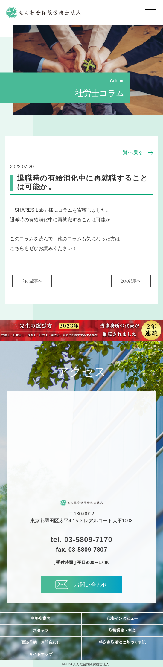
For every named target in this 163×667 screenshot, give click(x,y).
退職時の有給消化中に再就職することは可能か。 (62, 219)
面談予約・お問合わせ (40, 642)
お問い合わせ (81, 584)
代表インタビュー (122, 618)
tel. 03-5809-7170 (81, 539)
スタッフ (40, 630)
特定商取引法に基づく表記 (122, 642)
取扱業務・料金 (122, 630)
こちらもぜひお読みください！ (43, 248)
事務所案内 (40, 618)
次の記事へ (131, 281)
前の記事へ (32, 281)
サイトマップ (40, 654)
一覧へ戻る (130, 152)
